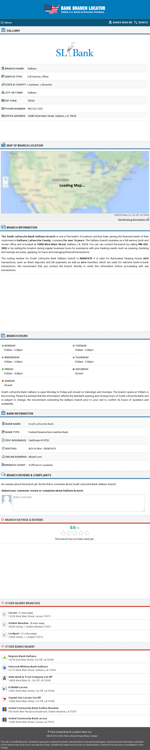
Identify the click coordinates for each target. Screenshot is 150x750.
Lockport (13, 633)
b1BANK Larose (18, 687)
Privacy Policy (83, 736)
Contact (94, 736)
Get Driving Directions (132, 219)
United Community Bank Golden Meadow (33, 708)
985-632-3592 (35, 108)
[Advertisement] (75, 130)
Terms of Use (70, 736)
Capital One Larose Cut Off (24, 697)
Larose (12, 612)
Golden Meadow (18, 623)
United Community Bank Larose (27, 718)
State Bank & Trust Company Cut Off (30, 676)
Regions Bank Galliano (22, 656)
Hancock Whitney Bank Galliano (28, 666)
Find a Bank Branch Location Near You (71, 732)
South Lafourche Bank (41, 423)
